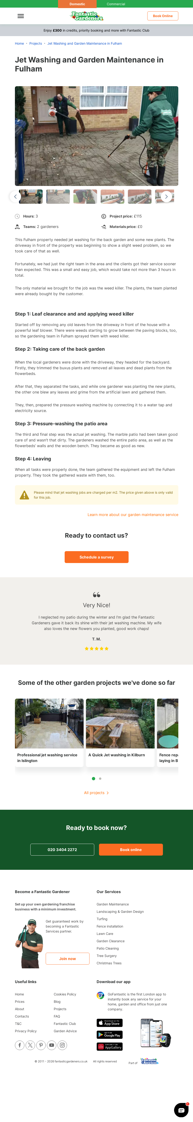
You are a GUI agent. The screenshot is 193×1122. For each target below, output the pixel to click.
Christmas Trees (109, 963)
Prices (19, 1001)
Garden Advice (65, 1031)
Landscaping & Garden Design (120, 911)
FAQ (57, 1016)
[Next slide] (166, 196)
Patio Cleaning (108, 948)
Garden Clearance (111, 941)
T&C (18, 1024)
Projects (60, 1009)
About (19, 1009)
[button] (31, 196)
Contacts (22, 1016)
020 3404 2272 (62, 849)
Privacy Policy (26, 1031)
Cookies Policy (65, 994)
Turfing (102, 919)
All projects (94, 792)
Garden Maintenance (113, 904)
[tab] (93, 778)
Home (19, 994)
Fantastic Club (65, 1024)
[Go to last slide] (15, 196)
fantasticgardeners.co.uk (71, 1061)
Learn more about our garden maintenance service (133, 514)
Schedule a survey (97, 557)
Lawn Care (105, 934)
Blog (57, 1001)
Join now (67, 958)
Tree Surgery (107, 956)
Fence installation (110, 926)
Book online (131, 849)
